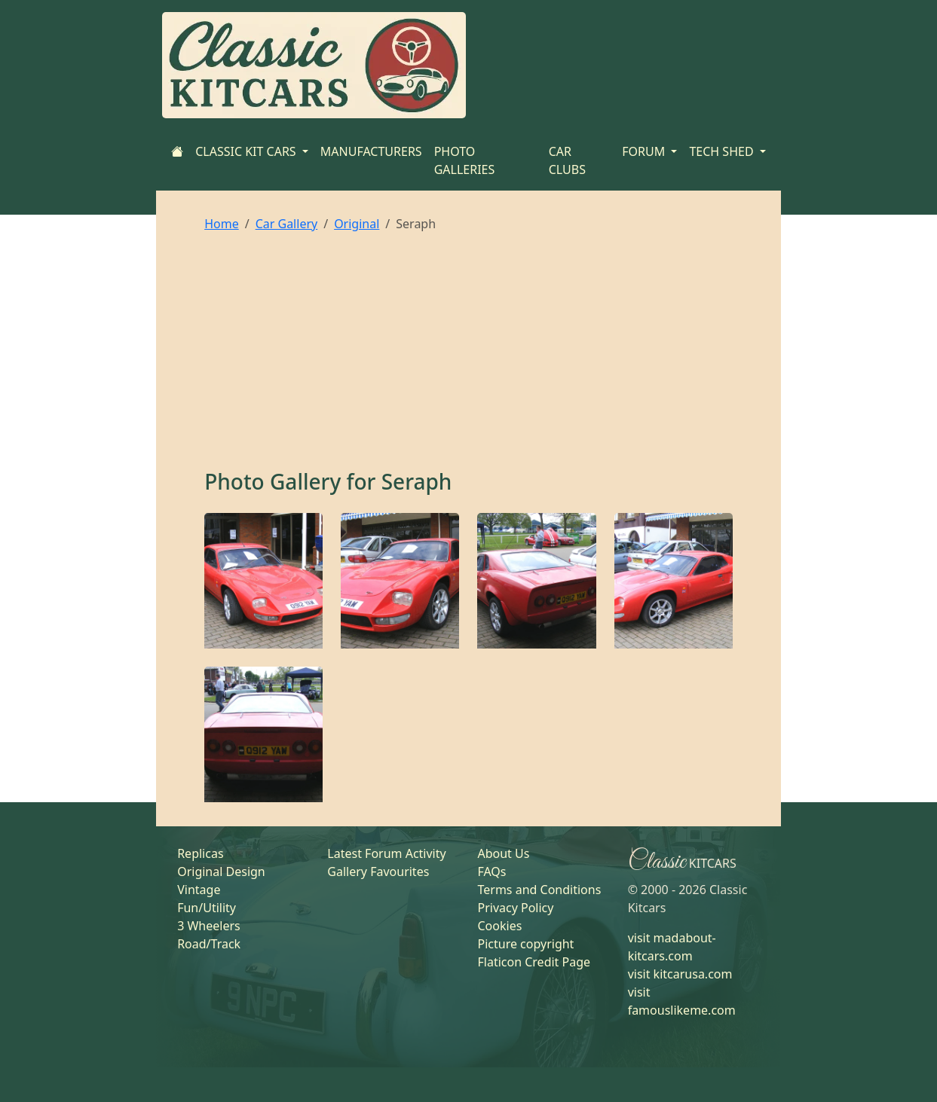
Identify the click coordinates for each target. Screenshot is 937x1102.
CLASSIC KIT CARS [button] (247, 151)
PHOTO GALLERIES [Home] (464, 160)
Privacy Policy (515, 907)
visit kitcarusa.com (680, 974)
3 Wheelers (208, 925)
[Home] (177, 151)
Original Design (221, 871)
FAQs (491, 871)
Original (356, 223)
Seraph (416, 481)
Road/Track (208, 944)
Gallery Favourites (378, 871)
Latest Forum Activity (386, 853)
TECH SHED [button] (722, 151)
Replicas (200, 853)
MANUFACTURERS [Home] (371, 151)
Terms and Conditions (539, 889)
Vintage (198, 889)
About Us (503, 853)
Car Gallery (287, 223)
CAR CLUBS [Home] (567, 160)
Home (221, 223)
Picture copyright (525, 944)
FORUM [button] (645, 151)
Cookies (499, 925)
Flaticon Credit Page (533, 962)
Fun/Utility (206, 907)
